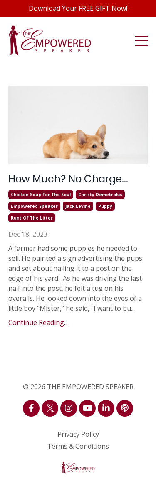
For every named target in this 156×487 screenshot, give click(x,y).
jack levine (78, 206)
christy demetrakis (100, 194)
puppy (105, 206)
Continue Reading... (38, 322)
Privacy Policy (78, 434)
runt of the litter (32, 218)
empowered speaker (34, 206)
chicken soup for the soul (41, 194)
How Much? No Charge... (68, 178)
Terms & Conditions (78, 446)
